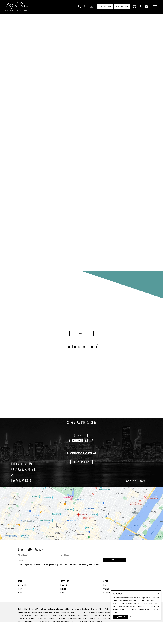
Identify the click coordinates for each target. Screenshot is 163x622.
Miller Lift (63, 589)
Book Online (106, 593)
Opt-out (132, 617)
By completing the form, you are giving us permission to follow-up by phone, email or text (58, 565)
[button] (79, 7)
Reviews (20, 589)
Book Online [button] (122, 7)
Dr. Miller (24, 609)
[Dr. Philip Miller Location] (27, 475)
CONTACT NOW (81, 462)
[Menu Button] (154, 7)
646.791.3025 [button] (104, 7)
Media (20, 593)
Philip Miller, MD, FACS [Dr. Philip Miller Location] (22, 463)
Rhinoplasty (64, 585)
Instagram (106, 589)
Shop (104, 585)
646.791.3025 (136, 481)
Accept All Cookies (120, 617)
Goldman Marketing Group (80, 609)
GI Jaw (62, 593)
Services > (81, 333)
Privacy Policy (104, 609)
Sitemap (94, 609)
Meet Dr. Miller (22, 585)
